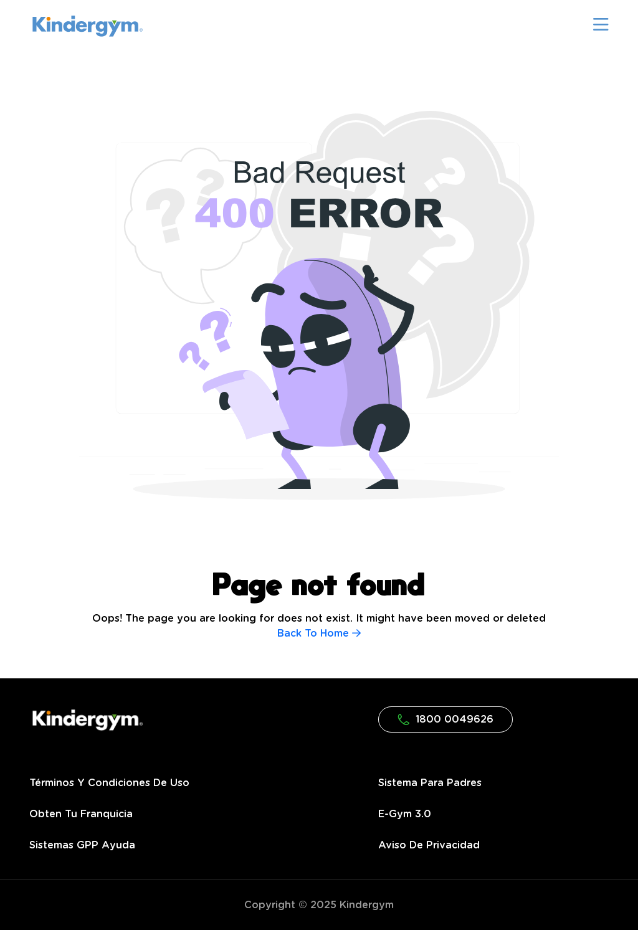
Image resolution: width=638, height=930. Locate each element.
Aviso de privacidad (429, 845)
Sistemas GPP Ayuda (82, 845)
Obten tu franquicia (81, 814)
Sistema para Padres (430, 783)
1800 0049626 (445, 719)
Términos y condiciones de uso (109, 783)
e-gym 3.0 (404, 814)
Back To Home (319, 633)
